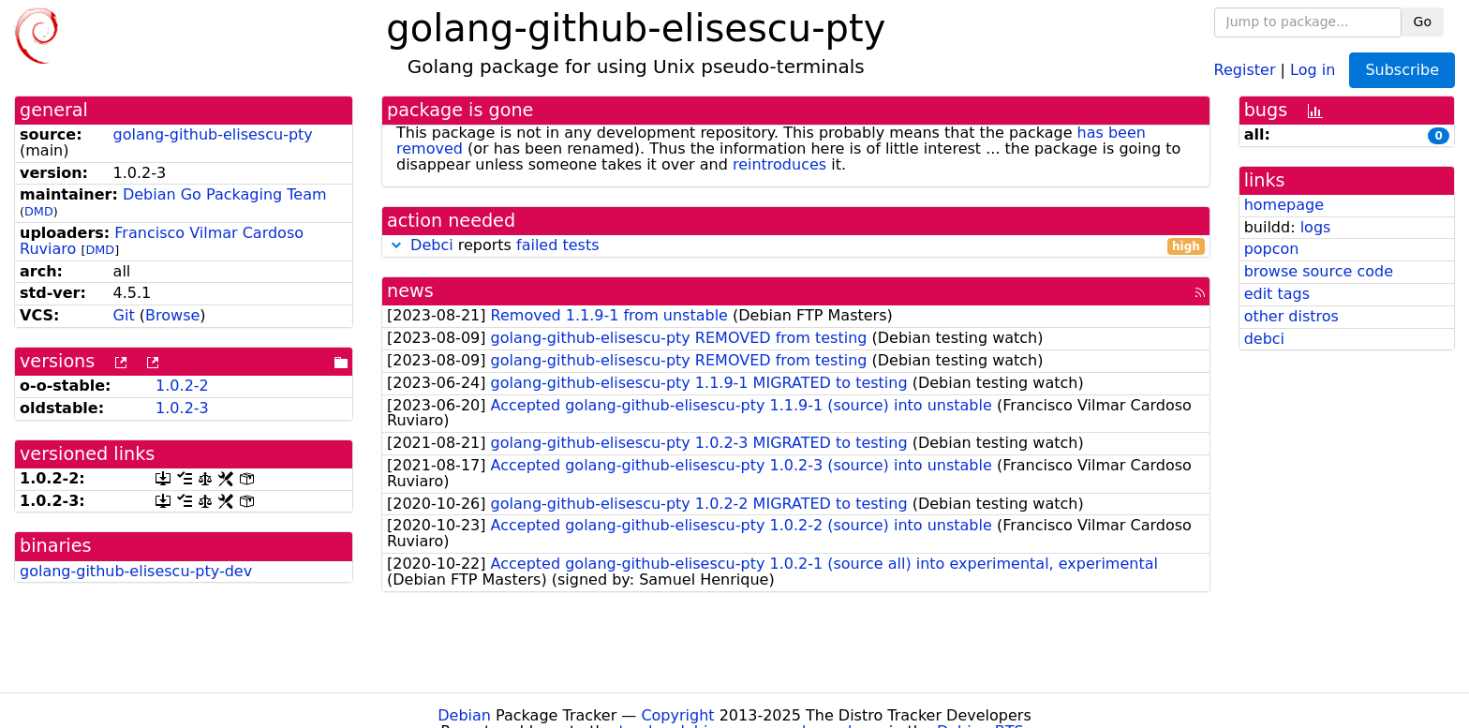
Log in (1312, 69)
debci (1264, 339)
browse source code (1318, 271)
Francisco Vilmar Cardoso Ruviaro (162, 241)
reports (796, 246)
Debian (464, 715)
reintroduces (779, 164)
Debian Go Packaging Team (225, 194)
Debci (431, 245)
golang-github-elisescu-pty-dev (136, 571)
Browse (172, 315)
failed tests (557, 245)
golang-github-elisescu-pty (213, 134)
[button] (396, 245)
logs (1315, 227)
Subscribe (1402, 70)
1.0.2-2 (182, 385)
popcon (1271, 249)
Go (1423, 21)
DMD (38, 211)
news (410, 291)
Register (1245, 69)
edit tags (1277, 294)
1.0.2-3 (182, 408)
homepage (1284, 205)
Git (124, 315)
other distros (1291, 316)
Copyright (677, 715)
